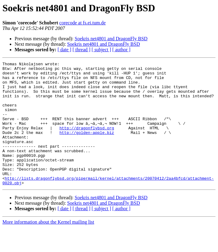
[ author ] (121, 49)
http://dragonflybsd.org (86, 141)
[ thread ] (81, 49)
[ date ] (64, 49)
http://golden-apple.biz (86, 147)
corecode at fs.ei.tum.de (82, 22)
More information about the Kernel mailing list (48, 246)
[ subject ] (101, 49)
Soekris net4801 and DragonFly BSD (111, 38)
